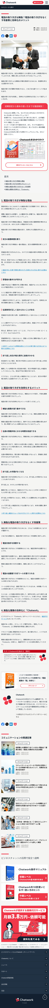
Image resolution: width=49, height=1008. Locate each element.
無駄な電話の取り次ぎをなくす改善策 (18, 186)
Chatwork (9, 2)
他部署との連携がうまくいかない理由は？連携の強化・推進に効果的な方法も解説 (31, 748)
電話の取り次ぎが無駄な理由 (15, 181)
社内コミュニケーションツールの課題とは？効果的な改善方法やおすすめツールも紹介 (31, 804)
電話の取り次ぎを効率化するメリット (18, 184)
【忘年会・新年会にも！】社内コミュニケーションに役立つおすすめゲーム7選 (31, 823)
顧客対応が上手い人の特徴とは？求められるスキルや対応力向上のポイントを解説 (31, 786)
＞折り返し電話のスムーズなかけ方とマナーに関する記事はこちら (23, 513)
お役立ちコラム (23, 944)
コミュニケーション (22, 743)
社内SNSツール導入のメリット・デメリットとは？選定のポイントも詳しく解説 (31, 841)
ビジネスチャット (34, 944)
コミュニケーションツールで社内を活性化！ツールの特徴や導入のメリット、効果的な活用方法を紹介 (31, 767)
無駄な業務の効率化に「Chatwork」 (17, 189)
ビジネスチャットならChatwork (9, 944)
